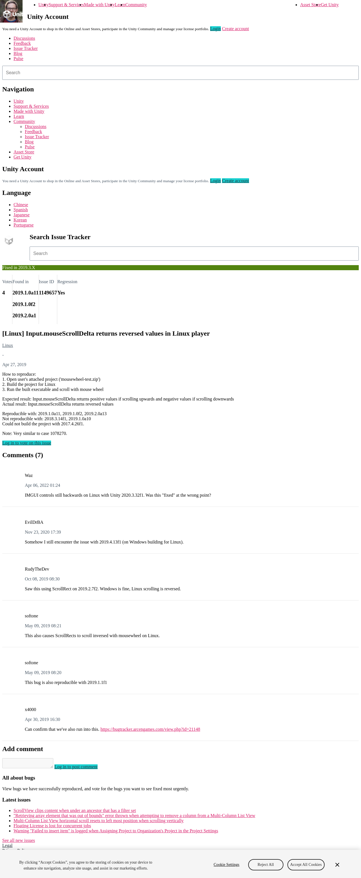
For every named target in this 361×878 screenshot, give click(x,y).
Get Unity (330, 4)
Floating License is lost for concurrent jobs (52, 827)
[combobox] (180, 73)
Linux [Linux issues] (7, 345)
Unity (43, 4)
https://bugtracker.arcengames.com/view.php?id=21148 (150, 729)
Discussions (24, 38)
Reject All (265, 864)
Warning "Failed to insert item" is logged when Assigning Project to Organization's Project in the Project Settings (116, 832)
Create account (235, 28)
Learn (120, 4)
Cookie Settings (226, 864)
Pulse (18, 58)
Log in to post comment (81, 768)
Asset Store (310, 4)
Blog (18, 53)
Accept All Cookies (306, 864)
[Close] (337, 865)
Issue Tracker (26, 48)
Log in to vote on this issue (26, 443)
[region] (180, 864)
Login (215, 28)
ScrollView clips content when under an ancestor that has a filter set (75, 812)
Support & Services (66, 4)
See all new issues (18, 842)
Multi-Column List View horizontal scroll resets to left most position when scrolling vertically (99, 822)
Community (136, 4)
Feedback (22, 43)
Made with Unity (99, 4)
